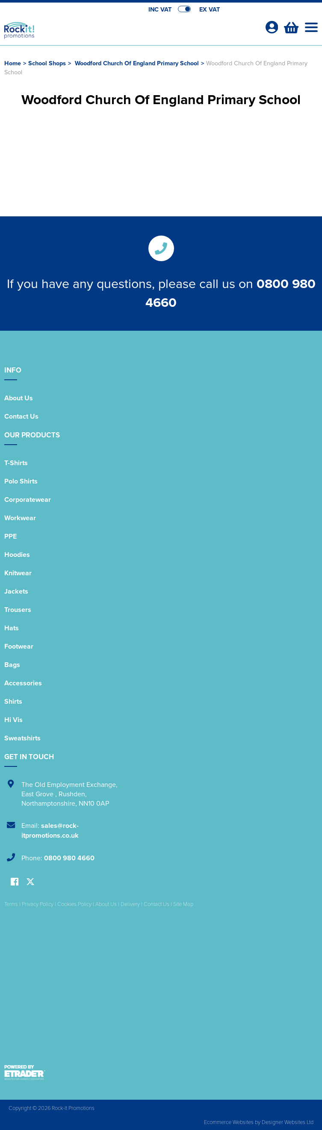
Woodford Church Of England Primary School (137, 62)
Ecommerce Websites (229, 1122)
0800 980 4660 (69, 858)
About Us (18, 398)
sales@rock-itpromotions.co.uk (50, 830)
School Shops (47, 62)
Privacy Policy (37, 904)
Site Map (183, 904)
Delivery (130, 904)
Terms (11, 904)
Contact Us (21, 416)
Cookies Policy (74, 904)
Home (12, 62)
